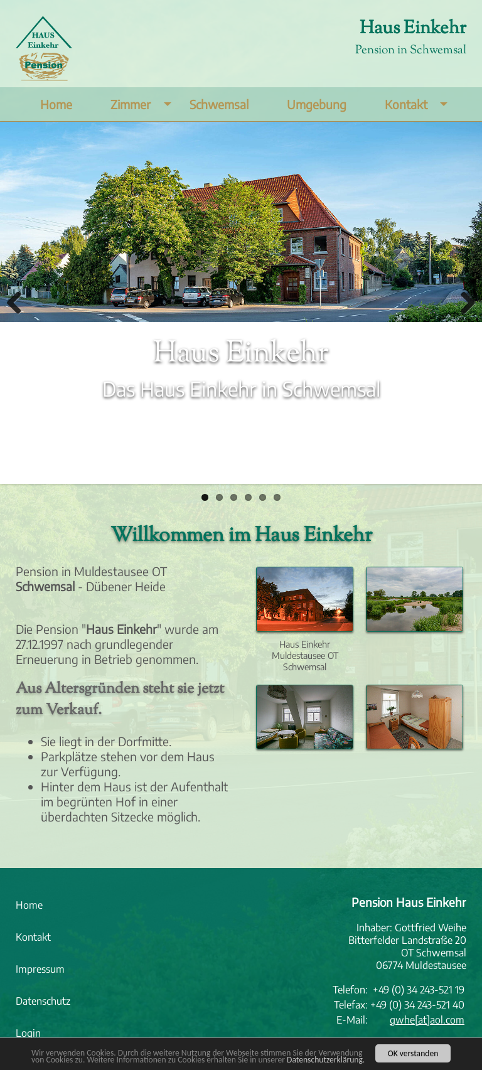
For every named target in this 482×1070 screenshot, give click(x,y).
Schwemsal (219, 104)
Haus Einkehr (413, 29)
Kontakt (419, 103)
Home (56, 104)
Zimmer (143, 103)
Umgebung (316, 104)
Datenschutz (43, 1001)
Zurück (18, 302)
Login (28, 1033)
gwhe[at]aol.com (427, 1020)
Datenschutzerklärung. (326, 1061)
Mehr (30, 434)
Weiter (463, 302)
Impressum (40, 969)
